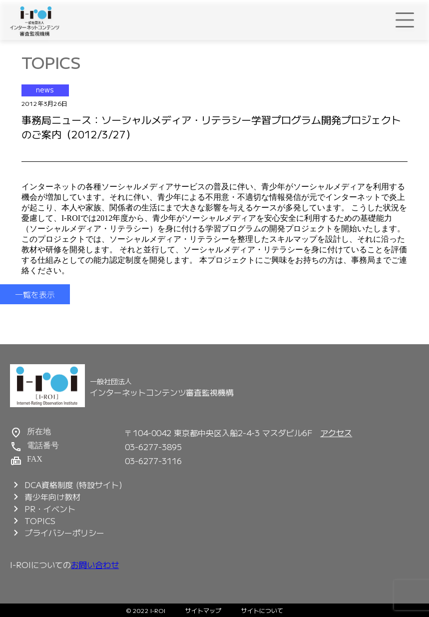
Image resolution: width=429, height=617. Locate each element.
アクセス (336, 433)
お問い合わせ (95, 565)
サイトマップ (203, 610)
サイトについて (262, 610)
